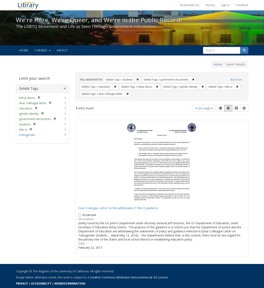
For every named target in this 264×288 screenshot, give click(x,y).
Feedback (242, 5)
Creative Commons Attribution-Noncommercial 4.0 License (129, 277)
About (62, 50)
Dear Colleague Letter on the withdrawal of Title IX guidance (118, 208)
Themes (42, 50)
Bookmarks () (189, 5)
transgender (27, 135)
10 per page (204, 108)
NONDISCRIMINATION (69, 283)
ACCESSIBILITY (41, 283)
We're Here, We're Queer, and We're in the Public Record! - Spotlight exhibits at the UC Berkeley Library (28, 5)
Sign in (225, 5)
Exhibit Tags (28, 88)
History (210, 5)
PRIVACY (22, 283)
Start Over (236, 79)
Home (24, 50)
